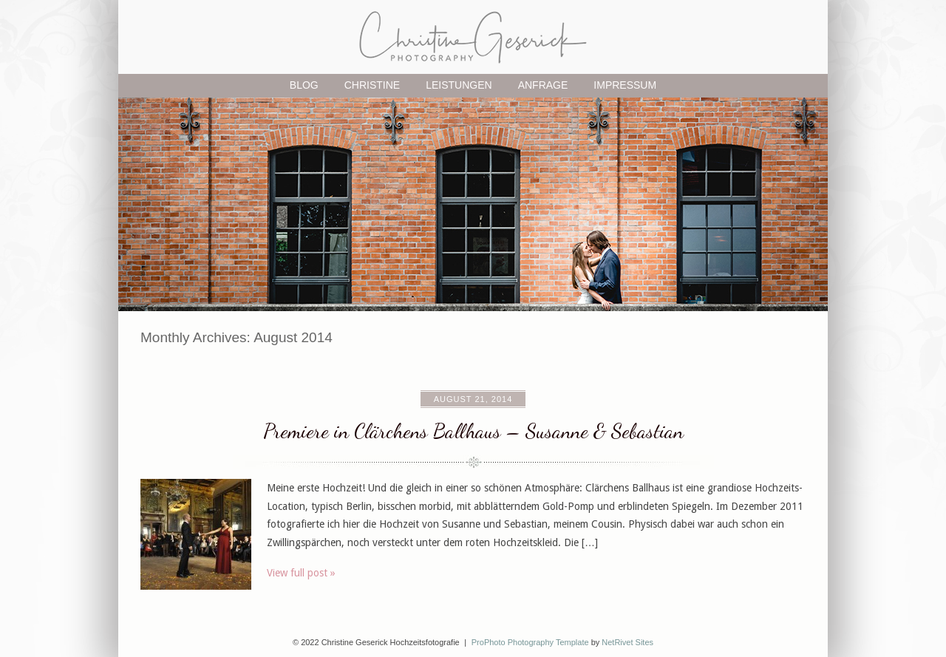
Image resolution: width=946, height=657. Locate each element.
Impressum (624, 85)
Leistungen (458, 85)
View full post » (301, 573)
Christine (372, 85)
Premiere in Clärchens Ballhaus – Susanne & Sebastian (473, 430)
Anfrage (543, 85)
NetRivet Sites (627, 642)
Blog (304, 85)
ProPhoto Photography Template (530, 642)
